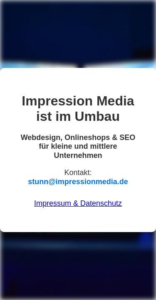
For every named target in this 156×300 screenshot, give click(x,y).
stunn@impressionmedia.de (78, 182)
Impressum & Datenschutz (78, 203)
